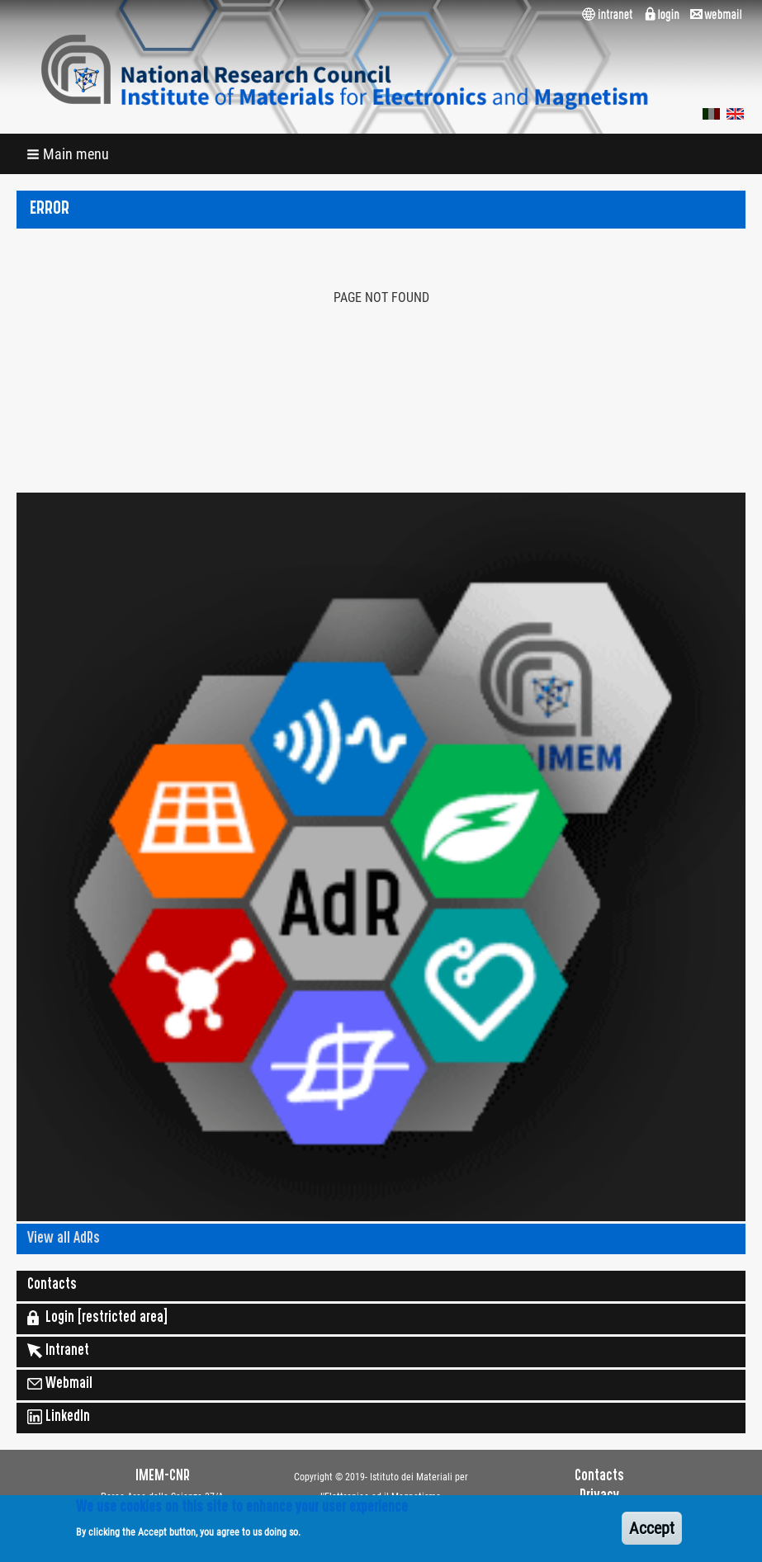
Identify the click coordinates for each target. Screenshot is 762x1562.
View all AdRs (63, 1239)
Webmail (59, 1383)
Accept (651, 1534)
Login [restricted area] (97, 1317)
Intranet (58, 1350)
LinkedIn (58, 1416)
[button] (69, 154)
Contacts (52, 1286)
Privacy (599, 1497)
